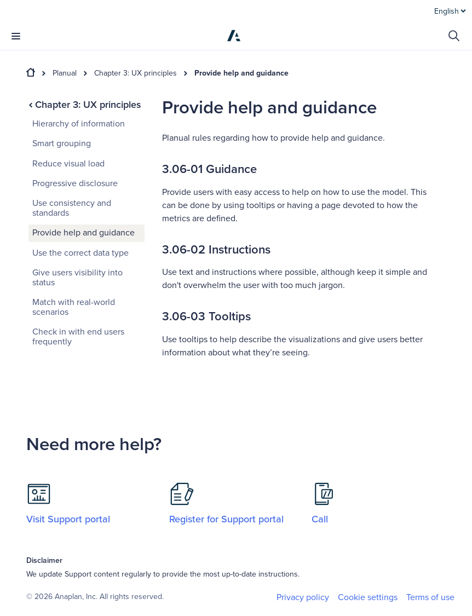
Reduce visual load (68, 163)
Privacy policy (303, 597)
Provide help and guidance (241, 73)
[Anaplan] (234, 36)
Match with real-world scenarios (73, 307)
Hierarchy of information (78, 123)
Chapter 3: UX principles (135, 73)
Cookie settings (368, 597)
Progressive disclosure (75, 183)
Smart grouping (61, 143)
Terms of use (430, 597)
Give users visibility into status (77, 277)
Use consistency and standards (71, 208)
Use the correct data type (80, 252)
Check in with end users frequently (78, 336)
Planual (65, 73)
